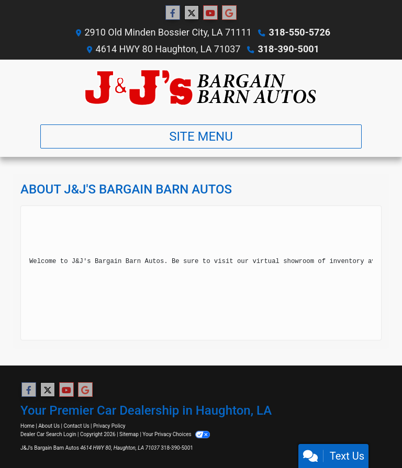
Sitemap (129, 434)
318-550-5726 (299, 32)
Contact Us (77, 426)
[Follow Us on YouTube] (210, 13)
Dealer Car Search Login (48, 434)
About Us (49, 426)
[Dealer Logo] (201, 88)
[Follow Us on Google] (229, 13)
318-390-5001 (288, 48)
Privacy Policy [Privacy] (109, 426)
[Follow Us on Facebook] (172, 13)
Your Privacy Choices (176, 434)
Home (27, 426)
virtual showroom (283, 261)
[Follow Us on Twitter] (191, 13)
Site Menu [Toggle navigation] (201, 136)
